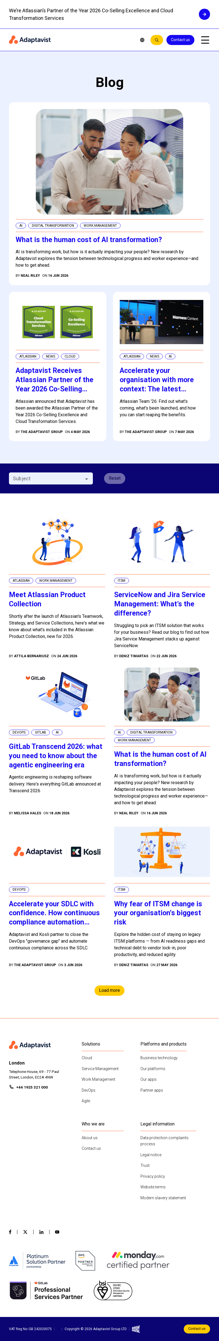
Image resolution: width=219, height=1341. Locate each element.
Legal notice (150, 1155)
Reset (115, 478)
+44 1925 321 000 (32, 1087)
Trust (145, 1165)
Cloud (87, 1058)
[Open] (86, 479)
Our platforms (152, 1068)
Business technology (159, 1058)
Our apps (148, 1079)
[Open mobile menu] (205, 40)
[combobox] (46, 478)
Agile (86, 1101)
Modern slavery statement (163, 1198)
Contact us (180, 39)
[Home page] (70, 40)
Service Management (100, 1068)
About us (90, 1138)
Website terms (153, 1187)
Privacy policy (152, 1176)
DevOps (88, 1090)
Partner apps (151, 1090)
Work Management (98, 1079)
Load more (109, 990)
